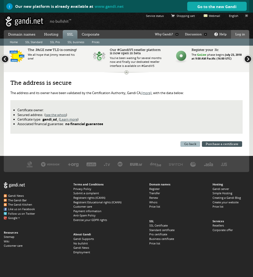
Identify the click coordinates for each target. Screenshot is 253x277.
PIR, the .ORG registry (73, 164)
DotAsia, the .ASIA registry (208, 164)
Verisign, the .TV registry (107, 164)
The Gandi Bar (17, 200)
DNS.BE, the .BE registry (155, 164)
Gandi (24, 22)
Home (14, 42)
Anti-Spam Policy (84, 215)
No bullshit (80, 243)
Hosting (51, 34)
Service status (155, 16)
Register (154, 189)
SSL (70, 34)
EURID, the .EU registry (136, 164)
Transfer (154, 193)
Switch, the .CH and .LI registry (176, 164)
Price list (154, 206)
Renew (153, 198)
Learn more (68, 119)
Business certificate (161, 239)
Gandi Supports (83, 239)
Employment (81, 252)
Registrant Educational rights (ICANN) (97, 202)
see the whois (56, 115)
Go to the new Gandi (217, 6)
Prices (95, 42)
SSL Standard (34, 42)
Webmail (214, 16)
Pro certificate (158, 234)
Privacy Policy (82, 189)
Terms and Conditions (88, 184)
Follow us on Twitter (21, 213)
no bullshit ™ (60, 21)
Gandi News (16, 196)
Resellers (218, 225)
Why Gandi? (164, 34)
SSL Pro (55, 42)
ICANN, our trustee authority (29, 164)
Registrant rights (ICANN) (89, 198)
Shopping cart (186, 16)
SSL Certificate (158, 225)
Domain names (21, 34)
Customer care (13, 245)
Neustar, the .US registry (224, 164)
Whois (153, 202)
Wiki (6, 241)
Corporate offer (223, 230)
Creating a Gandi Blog (227, 198)
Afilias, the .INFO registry (91, 164)
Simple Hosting (222, 193)
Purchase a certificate (222, 144)
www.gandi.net (109, 6)
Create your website (226, 202)
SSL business (76, 42)
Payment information (87, 211)
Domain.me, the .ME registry (120, 164)
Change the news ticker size (126, 72)
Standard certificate (162, 230)
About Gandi (82, 234)
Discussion (193, 34)
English (233, 16)
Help (223, 34)
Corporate (90, 34)
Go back (190, 144)
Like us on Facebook (21, 209)
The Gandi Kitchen (20, 204)
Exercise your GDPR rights (90, 220)
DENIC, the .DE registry (193, 164)
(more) (146, 93)
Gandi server (221, 189)
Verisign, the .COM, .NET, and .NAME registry (50, 164)
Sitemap (9, 237)
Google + (14, 218)
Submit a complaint (86, 193)
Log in (240, 34)
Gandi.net (14, 185)
